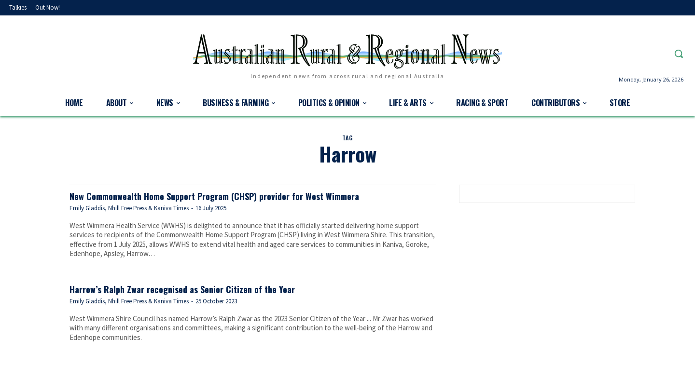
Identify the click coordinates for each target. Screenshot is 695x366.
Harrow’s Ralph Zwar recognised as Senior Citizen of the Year (195, 288)
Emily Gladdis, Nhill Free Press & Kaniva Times (129, 208)
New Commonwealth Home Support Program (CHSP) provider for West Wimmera (233, 195)
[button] (678, 53)
